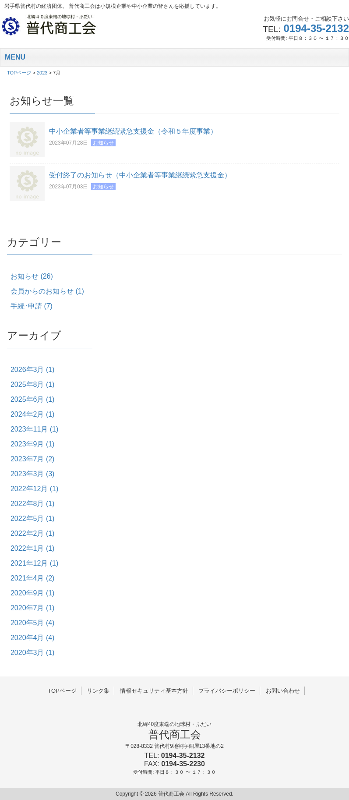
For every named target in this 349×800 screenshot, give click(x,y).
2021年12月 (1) (34, 563)
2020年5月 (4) (33, 623)
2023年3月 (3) (33, 474)
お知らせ (103, 143)
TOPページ (62, 690)
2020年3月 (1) (33, 652)
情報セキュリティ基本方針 (154, 690)
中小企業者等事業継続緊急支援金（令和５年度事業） (133, 131)
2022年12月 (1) (34, 488)
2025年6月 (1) (33, 399)
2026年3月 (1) (33, 369)
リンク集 (98, 690)
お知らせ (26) (32, 276)
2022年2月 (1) (33, 533)
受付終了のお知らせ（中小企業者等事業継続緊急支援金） (140, 175)
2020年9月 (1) (33, 593)
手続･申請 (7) (32, 306)
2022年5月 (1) (33, 518)
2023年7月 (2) (33, 459)
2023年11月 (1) (34, 429)
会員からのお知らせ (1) (47, 291)
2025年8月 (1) (33, 384)
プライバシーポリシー (226, 690)
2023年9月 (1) (33, 444)
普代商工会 (174, 734)
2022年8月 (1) (33, 503)
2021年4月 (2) (33, 578)
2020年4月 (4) (33, 637)
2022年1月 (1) (33, 548)
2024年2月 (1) (33, 414)
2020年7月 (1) (33, 608)
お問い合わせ (283, 690)
